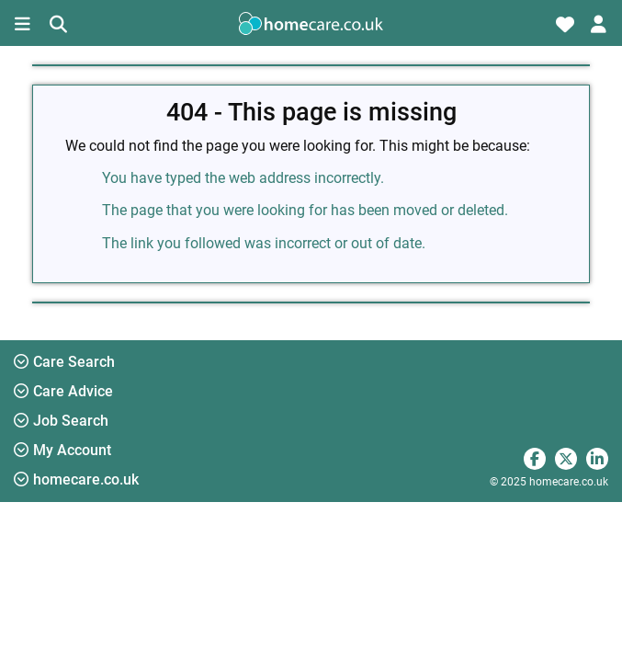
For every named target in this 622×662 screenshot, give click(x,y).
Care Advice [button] (63, 391)
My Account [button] (62, 450)
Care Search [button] (64, 362)
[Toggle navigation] (23, 23)
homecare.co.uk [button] (76, 479)
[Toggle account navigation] (599, 23)
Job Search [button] (61, 420)
